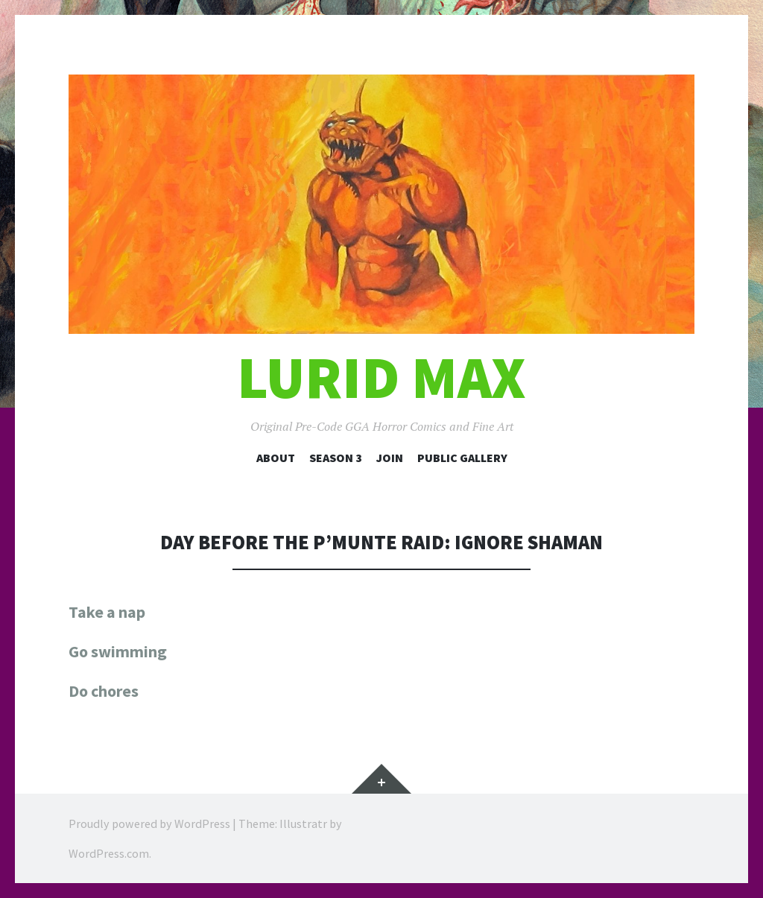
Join (389, 457)
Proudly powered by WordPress (149, 823)
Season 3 (335, 457)
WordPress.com (109, 853)
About (275, 457)
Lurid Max (381, 377)
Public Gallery (462, 457)
